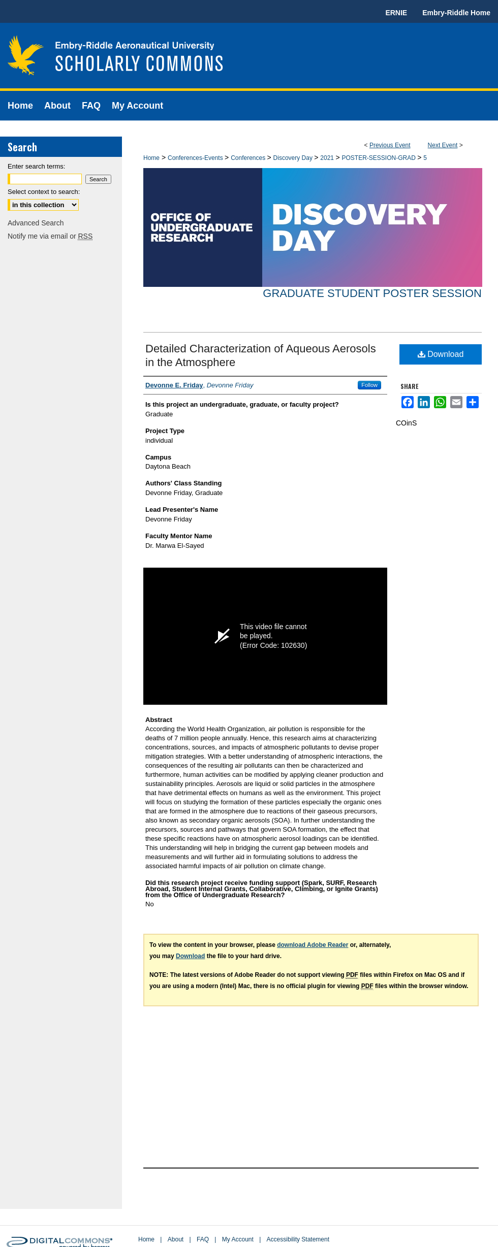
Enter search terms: (36, 166)
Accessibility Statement (298, 1239)
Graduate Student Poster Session (372, 293)
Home (151, 157)
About (175, 1239)
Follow (369, 385)
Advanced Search (36, 223)
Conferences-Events (196, 157)
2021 (327, 157)
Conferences (249, 157)
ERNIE (396, 13)
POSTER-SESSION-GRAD (379, 157)
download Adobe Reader (312, 944)
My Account (238, 1239)
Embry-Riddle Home (456, 13)
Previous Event (390, 145)
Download (441, 354)
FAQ (203, 1239)
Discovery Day (294, 157)
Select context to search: (44, 191)
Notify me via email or (50, 236)
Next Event (443, 145)
